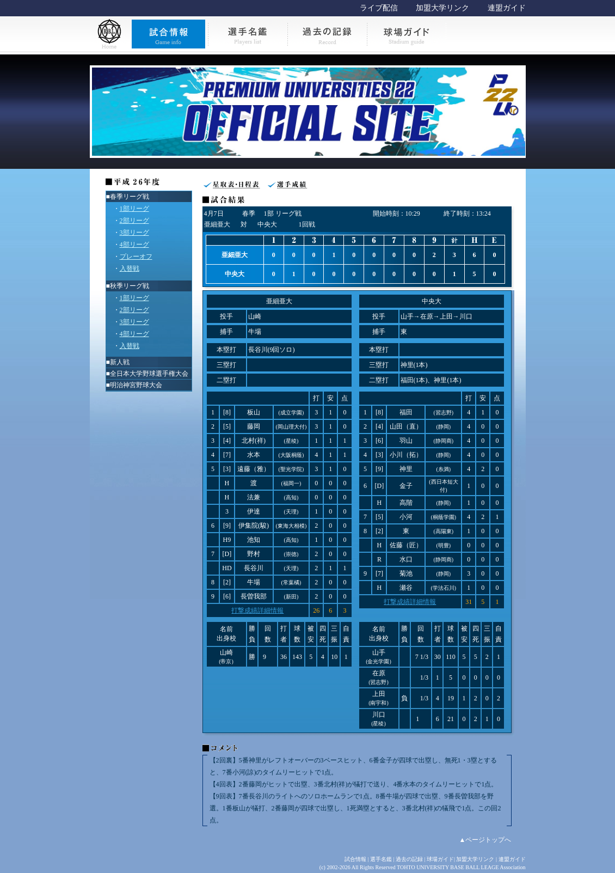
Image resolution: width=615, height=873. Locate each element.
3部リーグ (134, 232)
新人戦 (120, 362)
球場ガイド (440, 859)
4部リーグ (134, 244)
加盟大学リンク (442, 8)
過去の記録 (409, 859)
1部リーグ (134, 208)
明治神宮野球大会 (136, 385)
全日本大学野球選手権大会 (149, 373)
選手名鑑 (381, 859)
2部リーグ (134, 220)
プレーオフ (136, 256)
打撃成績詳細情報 (257, 610)
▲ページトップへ (485, 840)
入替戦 (129, 268)
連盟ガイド (507, 8)
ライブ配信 (379, 8)
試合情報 (355, 859)
